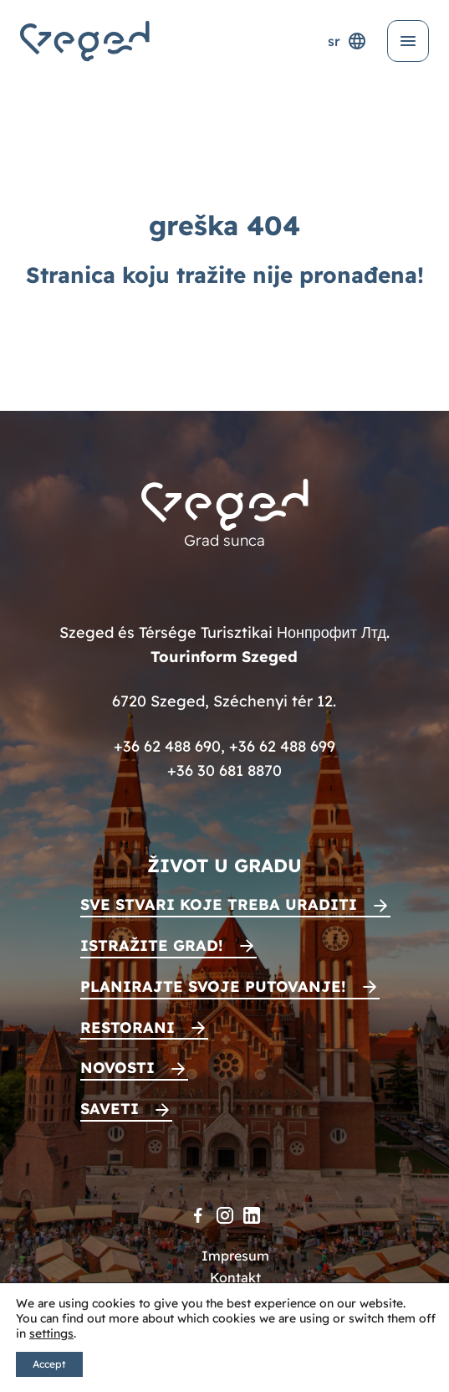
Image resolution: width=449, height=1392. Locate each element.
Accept (49, 1364)
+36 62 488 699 (282, 746)
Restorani (127, 1027)
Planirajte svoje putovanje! (213, 986)
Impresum (235, 1255)
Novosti (117, 1067)
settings (51, 1333)
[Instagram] (225, 1215)
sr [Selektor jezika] (347, 41)
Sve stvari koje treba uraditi (218, 904)
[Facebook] (198, 1215)
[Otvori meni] (408, 41)
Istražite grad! (151, 945)
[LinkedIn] (252, 1215)
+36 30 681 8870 (224, 770)
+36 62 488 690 (167, 746)
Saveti (109, 1108)
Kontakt (235, 1277)
